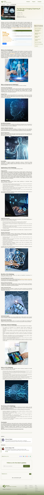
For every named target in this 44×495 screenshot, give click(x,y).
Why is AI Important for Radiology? (38, 30)
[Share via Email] (20, 456)
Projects (33, 1)
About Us (30, 485)
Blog (8, 4)
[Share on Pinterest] (26, 456)
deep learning (12, 53)
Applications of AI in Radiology (38, 33)
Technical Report (38, 491)
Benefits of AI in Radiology (38, 37)
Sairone (26, 488)
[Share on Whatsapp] (30, 456)
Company (39, 1)
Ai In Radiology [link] (13, 4)
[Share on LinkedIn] (25, 456)
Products (28, 1)
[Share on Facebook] (21, 456)
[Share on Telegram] (28, 456)
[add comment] (30, 474)
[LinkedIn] (7, 451)
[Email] (5, 451)
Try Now (4, 43)
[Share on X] (23, 456)
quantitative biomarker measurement (26, 279)
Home (26, 485)
